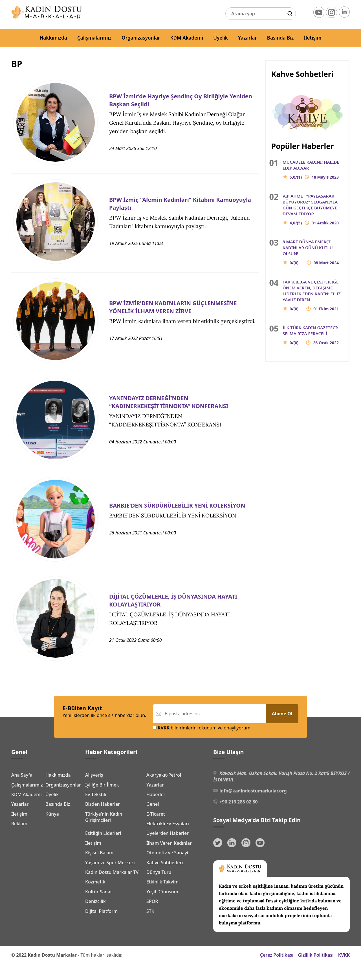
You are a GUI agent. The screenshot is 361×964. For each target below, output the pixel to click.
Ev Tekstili (95, 794)
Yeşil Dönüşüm (162, 892)
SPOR (152, 901)
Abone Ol (282, 713)
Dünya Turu (158, 872)
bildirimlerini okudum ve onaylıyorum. (202, 728)
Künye (18, 862)
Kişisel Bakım (99, 853)
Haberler (155, 794)
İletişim (312, 37)
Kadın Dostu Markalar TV (111, 872)
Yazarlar (247, 37)
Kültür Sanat (98, 892)
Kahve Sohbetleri (164, 862)
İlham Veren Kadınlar (169, 843)
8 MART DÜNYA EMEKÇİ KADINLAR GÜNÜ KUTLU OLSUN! (313, 252)
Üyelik (220, 37)
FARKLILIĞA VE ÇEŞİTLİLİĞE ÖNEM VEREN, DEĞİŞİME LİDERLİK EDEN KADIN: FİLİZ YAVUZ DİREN (313, 295)
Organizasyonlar (141, 37)
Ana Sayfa (21, 774)
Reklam (19, 871)
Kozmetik (95, 882)
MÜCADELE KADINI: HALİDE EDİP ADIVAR (313, 169)
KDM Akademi (186, 37)
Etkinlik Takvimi (163, 882)
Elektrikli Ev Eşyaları (167, 823)
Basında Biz (280, 37)
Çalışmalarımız (94, 37)
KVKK (344, 955)
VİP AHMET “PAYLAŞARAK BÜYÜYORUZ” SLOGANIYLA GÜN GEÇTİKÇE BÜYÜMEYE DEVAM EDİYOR (313, 209)
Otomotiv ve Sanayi (167, 853)
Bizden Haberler (102, 804)
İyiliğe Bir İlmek (102, 785)
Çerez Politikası (276, 955)
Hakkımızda (53, 37)
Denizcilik (95, 901)
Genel (152, 804)
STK (150, 911)
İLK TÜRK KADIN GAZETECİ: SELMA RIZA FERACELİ (313, 335)
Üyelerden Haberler (167, 833)
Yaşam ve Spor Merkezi (110, 862)
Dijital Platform (101, 911)
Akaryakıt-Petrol (163, 775)
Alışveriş (94, 775)
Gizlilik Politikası (316, 955)
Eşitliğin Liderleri (103, 833)
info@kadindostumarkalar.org (253, 791)
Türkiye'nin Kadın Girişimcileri (103, 817)
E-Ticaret (155, 814)
